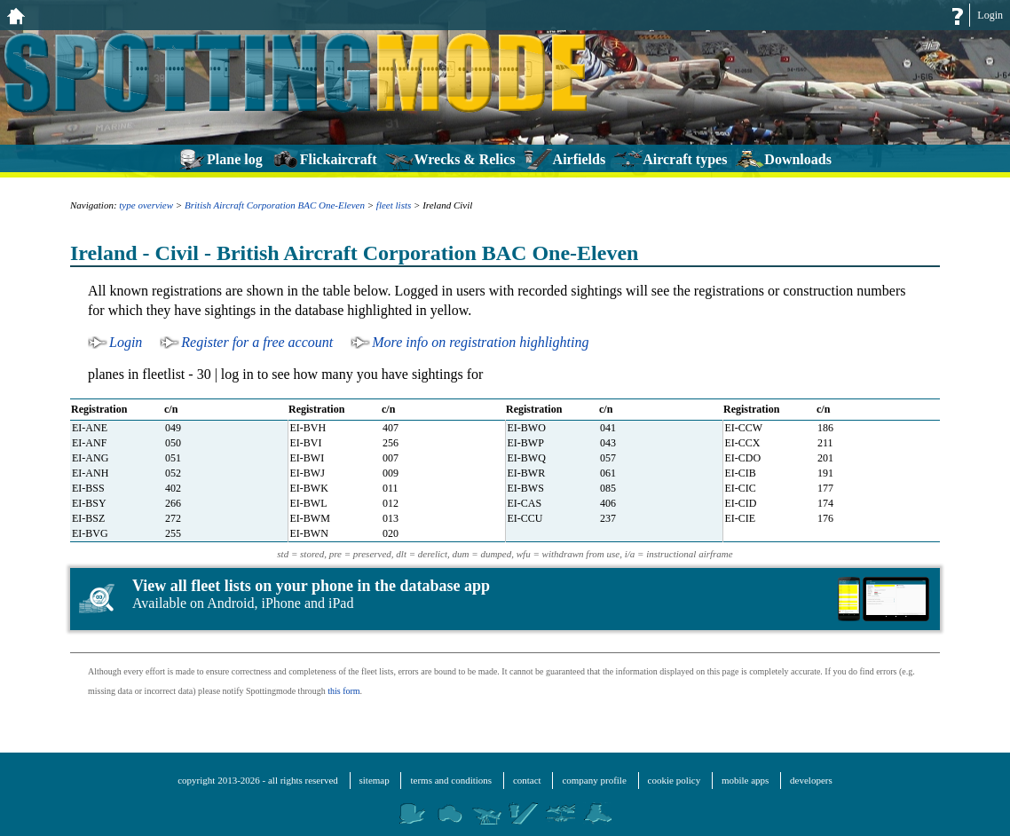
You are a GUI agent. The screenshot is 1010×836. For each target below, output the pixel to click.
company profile (594, 780)
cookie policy (674, 780)
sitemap (374, 780)
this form (343, 691)
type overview (146, 205)
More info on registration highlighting (480, 342)
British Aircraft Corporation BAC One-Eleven (275, 205)
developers (811, 780)
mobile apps (745, 780)
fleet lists (393, 205)
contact (527, 780)
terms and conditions (451, 780)
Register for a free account (257, 342)
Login (990, 15)
